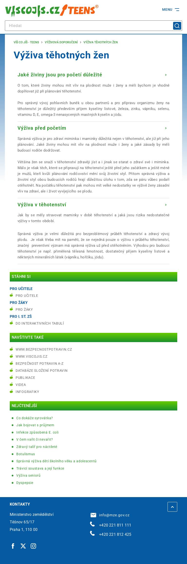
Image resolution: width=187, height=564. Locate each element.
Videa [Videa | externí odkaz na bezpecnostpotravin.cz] (21, 385)
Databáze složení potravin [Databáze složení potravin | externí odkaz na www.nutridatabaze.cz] (42, 371)
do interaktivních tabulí (40, 323)
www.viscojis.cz (31, 356)
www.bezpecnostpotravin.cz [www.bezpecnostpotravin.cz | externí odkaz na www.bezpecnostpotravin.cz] (44, 349)
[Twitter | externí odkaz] (23, 546)
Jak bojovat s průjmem (35, 425)
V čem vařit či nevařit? (34, 439)
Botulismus (25, 454)
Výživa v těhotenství (42, 205)
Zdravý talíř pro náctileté (36, 447)
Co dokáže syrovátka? (34, 418)
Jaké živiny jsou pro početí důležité (60, 75)
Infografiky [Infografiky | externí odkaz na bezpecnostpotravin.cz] (27, 392)
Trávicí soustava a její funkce (40, 468)
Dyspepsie (24, 483)
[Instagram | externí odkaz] (33, 546)
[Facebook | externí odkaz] (13, 546)
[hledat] (93, 25)
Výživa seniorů (28, 475)
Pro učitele (27, 296)
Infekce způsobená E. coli (37, 432)
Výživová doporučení (61, 42)
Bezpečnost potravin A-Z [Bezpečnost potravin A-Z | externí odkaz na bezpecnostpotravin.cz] (40, 363)
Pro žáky (24, 309)
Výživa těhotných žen (101, 42)
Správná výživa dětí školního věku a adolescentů (56, 461)
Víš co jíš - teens (26, 42)
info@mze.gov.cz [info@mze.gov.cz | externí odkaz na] (110, 515)
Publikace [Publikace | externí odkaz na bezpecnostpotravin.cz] (25, 378)
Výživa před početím (42, 128)
